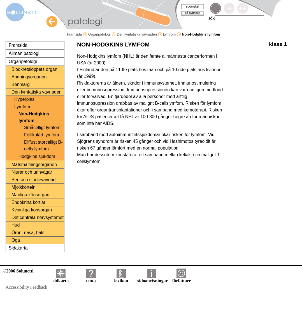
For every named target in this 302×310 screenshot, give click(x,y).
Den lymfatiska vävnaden (139, 34)
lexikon (121, 278)
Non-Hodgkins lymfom (33, 117)
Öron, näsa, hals (27, 232)
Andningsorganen (29, 76)
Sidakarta (18, 248)
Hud (15, 225)
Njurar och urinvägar (31, 172)
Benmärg (20, 84)
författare (181, 278)
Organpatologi (102, 34)
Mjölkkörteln (23, 187)
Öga (15, 240)
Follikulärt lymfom (41, 134)
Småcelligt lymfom (42, 127)
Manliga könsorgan (30, 194)
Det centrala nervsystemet (37, 217)
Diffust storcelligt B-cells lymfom (43, 145)
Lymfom (172, 34)
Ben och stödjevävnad (33, 179)
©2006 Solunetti (18, 271)
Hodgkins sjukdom (36, 156)
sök (211, 18)
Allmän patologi (24, 53)
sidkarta (61, 278)
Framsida (77, 34)
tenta (91, 278)
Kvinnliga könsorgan (31, 210)
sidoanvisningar (152, 278)
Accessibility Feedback (26, 287)
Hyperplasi (25, 99)
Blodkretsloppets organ (34, 69)
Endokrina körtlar (28, 202)
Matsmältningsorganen (34, 164)
